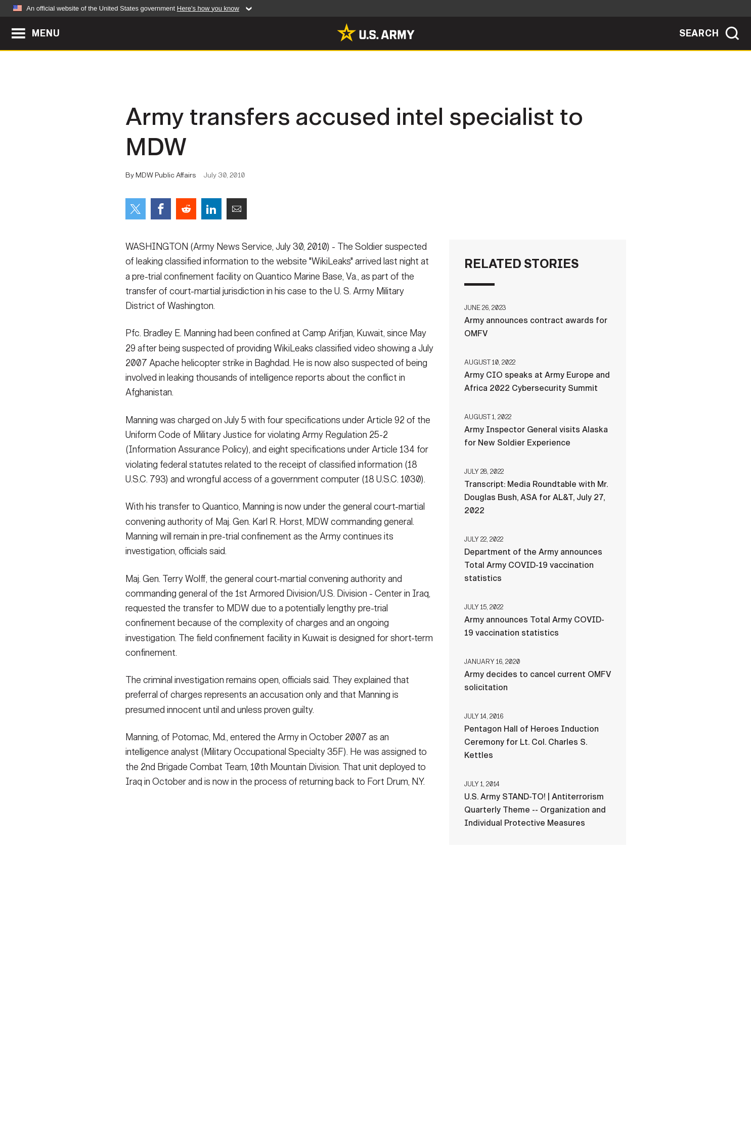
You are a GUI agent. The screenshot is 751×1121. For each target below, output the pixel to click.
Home (154, 1076)
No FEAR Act (485, 1076)
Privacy (257, 1076)
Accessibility (384, 1076)
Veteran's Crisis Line (566, 1076)
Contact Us (203, 1076)
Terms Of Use (314, 1076)
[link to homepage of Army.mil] (375, 32)
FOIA (438, 1076)
